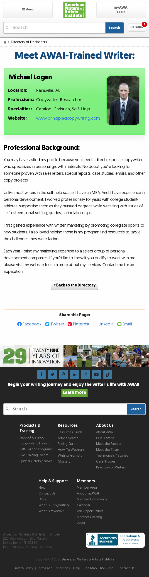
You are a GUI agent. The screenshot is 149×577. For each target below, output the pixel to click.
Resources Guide (70, 432)
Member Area (87, 487)
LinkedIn (106, 324)
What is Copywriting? (54, 505)
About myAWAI (88, 493)
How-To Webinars (71, 450)
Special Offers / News (36, 461)
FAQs (42, 499)
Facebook (32, 324)
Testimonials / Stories (112, 455)
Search (114, 28)
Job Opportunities (90, 511)
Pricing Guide (67, 444)
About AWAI (105, 432)
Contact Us (47, 493)
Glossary (64, 461)
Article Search (68, 438)
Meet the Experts (108, 444)
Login (81, 523)
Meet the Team (107, 450)
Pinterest (81, 324)
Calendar (83, 505)
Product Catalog (32, 437)
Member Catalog (89, 517)
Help (42, 487)
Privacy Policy (23, 568)
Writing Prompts (70, 455)
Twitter (57, 324)
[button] (28, 10)
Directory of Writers (111, 467)
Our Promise (105, 438)
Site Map (90, 568)
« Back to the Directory (75, 285)
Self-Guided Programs (36, 449)
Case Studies (105, 461)
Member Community (92, 499)
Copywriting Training (35, 443)
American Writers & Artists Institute (88, 559)
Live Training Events (34, 455)
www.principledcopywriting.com (68, 118)
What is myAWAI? (51, 511)
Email (127, 324)
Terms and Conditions (53, 568)
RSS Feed (107, 568)
